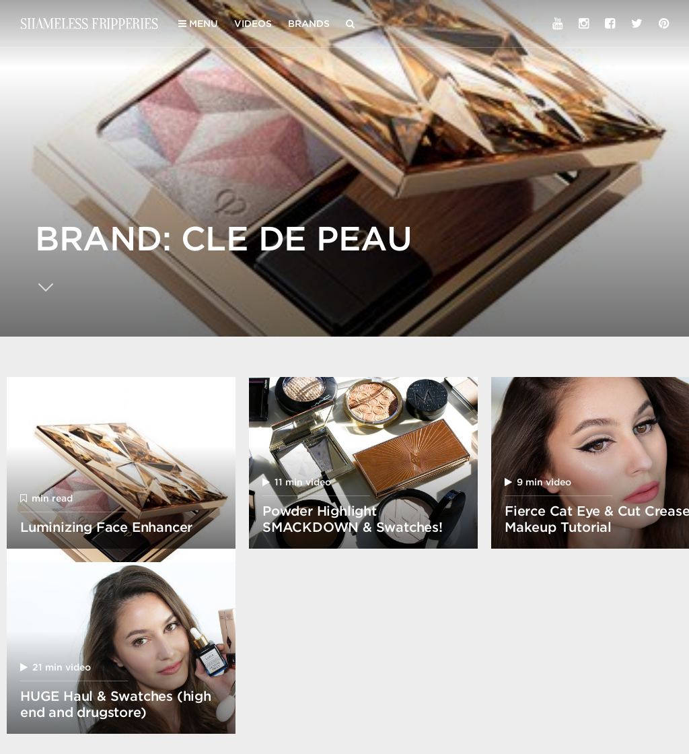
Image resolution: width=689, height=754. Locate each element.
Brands (309, 23)
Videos (253, 23)
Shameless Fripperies (89, 23)
